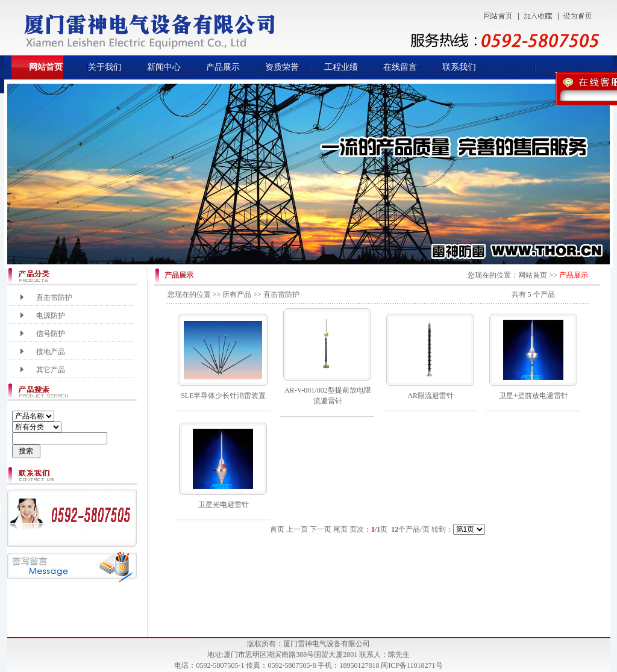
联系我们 (459, 67)
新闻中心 (164, 67)
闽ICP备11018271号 (411, 665)
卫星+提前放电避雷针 (533, 395)
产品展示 (223, 67)
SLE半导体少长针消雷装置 (223, 395)
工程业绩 (341, 67)
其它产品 (50, 370)
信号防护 (50, 333)
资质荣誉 (282, 67)
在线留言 (400, 67)
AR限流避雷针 (430, 395)
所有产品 (236, 294)
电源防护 (50, 315)
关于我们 (105, 67)
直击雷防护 (54, 297)
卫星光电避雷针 (223, 504)
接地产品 (50, 351)
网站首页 (46, 67)
